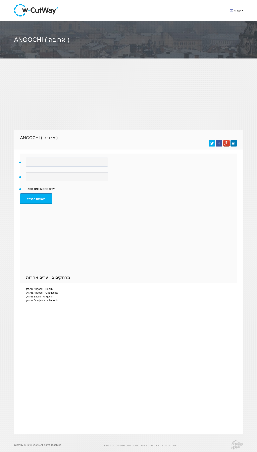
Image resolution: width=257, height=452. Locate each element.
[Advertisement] (128, 98)
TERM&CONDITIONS (127, 445)
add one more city (41, 189)
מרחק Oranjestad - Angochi (42, 300)
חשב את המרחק (36, 198)
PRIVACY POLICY (150, 445)
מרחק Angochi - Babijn (39, 288)
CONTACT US (169, 445)
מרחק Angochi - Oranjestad (42, 292)
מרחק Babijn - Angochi (39, 296)
